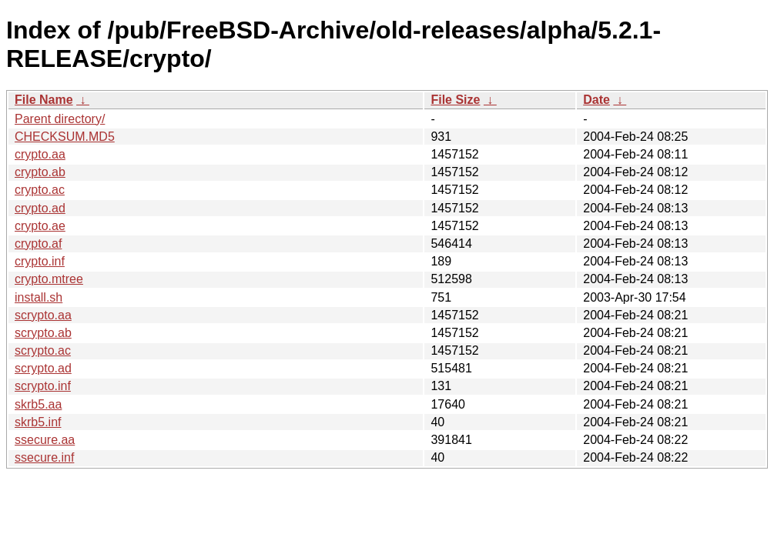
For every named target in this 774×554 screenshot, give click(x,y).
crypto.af (38, 243)
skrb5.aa (38, 404)
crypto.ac (40, 189)
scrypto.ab (43, 332)
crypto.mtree (49, 278)
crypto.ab (40, 172)
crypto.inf (40, 261)
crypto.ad (40, 208)
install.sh (38, 297)
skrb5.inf (38, 422)
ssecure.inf (44, 457)
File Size (455, 99)
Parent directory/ (60, 118)
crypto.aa (40, 154)
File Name (44, 99)
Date (596, 99)
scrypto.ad (43, 368)
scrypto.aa (43, 315)
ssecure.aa (45, 439)
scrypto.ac (43, 350)
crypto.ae (40, 225)
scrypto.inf (43, 385)
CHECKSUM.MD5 (65, 136)
